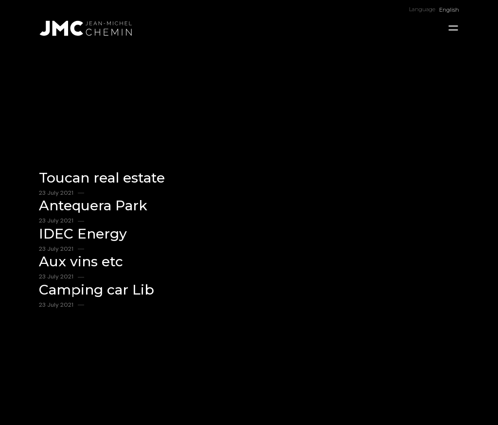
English (449, 9)
